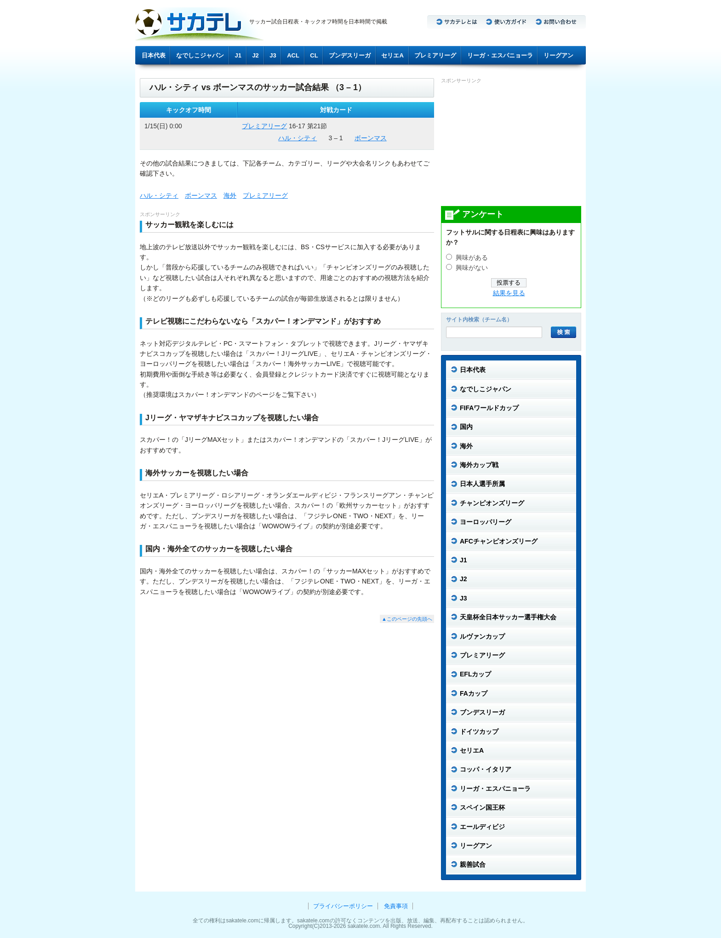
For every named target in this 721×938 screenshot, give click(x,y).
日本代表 (154, 55)
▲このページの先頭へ (407, 619)
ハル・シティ (297, 138)
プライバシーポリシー (343, 906)
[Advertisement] (510, 144)
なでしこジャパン (200, 55)
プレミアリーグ (435, 55)
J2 (255, 55)
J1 (238, 55)
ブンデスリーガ (350, 55)
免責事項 (396, 906)
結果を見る (509, 293)
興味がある (472, 257)
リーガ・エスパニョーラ (500, 55)
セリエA (392, 55)
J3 (272, 55)
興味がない (472, 267)
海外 (229, 195)
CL (314, 55)
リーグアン (558, 55)
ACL (293, 55)
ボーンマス (371, 138)
